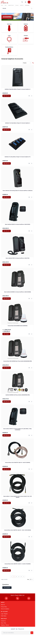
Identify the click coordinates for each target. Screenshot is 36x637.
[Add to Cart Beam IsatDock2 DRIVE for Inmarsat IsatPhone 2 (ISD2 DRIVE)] (6, 231)
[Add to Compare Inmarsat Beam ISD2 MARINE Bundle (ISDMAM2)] (32, 334)
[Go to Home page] (4, 2)
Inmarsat (16, 5)
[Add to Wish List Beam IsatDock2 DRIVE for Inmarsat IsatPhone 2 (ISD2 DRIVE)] (29, 231)
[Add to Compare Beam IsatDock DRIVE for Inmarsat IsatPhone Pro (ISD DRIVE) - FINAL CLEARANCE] (32, 435)
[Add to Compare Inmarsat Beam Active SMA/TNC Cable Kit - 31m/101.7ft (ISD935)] (32, 570)
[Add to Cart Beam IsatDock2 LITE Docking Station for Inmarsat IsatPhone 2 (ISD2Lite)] (6, 197)
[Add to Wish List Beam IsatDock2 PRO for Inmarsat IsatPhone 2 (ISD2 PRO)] (29, 265)
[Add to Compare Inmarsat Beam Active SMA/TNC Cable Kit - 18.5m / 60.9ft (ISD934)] (32, 537)
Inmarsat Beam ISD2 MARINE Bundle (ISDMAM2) (17, 325)
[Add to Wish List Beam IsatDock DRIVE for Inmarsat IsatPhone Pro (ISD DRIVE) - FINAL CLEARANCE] (29, 435)
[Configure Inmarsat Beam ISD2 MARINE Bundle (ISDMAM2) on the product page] (6, 334)
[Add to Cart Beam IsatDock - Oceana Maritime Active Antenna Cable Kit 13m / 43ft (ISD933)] (6, 503)
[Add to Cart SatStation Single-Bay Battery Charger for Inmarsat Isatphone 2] (6, 96)
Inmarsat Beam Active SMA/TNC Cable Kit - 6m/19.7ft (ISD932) (17, 462)
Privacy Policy (4, 606)
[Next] (23, 576)
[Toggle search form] (22, 2)
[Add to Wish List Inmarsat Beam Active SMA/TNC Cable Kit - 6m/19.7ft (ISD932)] (29, 469)
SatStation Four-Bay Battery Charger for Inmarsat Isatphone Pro (17, 156)
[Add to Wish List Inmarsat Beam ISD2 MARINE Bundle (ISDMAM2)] (29, 334)
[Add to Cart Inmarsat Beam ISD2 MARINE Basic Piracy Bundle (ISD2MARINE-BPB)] (6, 368)
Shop (5, 5)
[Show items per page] (31, 579)
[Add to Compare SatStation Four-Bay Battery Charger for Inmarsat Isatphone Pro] (32, 163)
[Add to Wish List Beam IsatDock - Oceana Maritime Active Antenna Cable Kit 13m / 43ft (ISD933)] (29, 503)
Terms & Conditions (5, 608)
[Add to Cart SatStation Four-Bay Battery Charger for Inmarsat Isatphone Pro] (6, 163)
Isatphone (21, 5)
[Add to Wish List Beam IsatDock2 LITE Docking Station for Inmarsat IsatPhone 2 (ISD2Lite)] (29, 197)
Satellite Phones (11, 5)
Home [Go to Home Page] (2, 5)
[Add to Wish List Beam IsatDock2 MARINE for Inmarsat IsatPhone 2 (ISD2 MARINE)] (29, 299)
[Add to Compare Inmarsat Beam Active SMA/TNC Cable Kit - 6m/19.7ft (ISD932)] (32, 469)
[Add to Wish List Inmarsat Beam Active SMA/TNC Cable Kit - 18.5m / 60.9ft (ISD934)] (29, 537)
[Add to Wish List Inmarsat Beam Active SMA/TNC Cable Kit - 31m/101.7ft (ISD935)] (29, 570)
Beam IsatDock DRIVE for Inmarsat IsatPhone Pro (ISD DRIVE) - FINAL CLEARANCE (17, 429)
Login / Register (4, 613)
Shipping (3, 625)
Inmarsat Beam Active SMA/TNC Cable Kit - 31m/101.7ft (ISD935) (18, 563)
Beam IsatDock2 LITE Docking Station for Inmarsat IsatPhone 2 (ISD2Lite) (17, 190)
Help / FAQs (3, 622)
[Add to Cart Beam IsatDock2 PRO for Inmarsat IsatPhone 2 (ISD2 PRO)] (6, 265)
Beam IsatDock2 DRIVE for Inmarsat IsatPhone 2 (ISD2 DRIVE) (17, 224)
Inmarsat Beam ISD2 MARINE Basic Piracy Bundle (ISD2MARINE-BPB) (17, 361)
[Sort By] (27, 63)
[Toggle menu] (32, 2)
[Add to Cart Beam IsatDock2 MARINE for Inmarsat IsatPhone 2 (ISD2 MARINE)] (6, 298)
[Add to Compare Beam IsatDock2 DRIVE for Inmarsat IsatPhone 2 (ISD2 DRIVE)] (32, 231)
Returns (7, 625)
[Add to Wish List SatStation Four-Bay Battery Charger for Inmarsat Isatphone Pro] (29, 163)
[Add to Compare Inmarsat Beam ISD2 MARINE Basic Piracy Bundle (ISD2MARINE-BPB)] (32, 368)
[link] (11, 576)
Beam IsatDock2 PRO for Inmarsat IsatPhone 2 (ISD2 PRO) (17, 258)
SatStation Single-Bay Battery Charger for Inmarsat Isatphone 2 (17, 89)
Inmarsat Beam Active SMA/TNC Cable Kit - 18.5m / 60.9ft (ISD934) (17, 530)
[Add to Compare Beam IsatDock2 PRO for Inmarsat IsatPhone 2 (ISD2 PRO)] (32, 265)
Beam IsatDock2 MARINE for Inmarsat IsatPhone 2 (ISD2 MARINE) (17, 291)
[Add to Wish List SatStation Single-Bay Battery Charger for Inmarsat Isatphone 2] (29, 96)
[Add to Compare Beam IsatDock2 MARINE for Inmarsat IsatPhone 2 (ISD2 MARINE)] (32, 299)
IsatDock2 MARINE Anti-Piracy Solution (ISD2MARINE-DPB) (18, 394)
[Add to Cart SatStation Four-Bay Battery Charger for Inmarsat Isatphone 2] (6, 129)
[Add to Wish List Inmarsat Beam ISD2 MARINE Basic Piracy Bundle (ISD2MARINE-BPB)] (29, 368)
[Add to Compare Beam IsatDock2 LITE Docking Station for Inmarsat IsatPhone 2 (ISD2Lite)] (32, 197)
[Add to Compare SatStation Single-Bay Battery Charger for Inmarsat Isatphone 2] (32, 96)
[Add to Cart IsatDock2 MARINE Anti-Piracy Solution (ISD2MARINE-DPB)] (6, 401)
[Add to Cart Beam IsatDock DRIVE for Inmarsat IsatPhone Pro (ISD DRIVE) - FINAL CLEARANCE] (6, 435)
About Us (3, 604)
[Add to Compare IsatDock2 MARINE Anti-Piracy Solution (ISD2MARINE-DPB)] (32, 402)
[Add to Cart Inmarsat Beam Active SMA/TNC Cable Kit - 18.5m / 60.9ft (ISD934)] (6, 537)
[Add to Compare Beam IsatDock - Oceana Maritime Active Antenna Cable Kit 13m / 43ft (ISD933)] (32, 503)
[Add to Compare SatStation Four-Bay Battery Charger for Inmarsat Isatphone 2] (32, 130)
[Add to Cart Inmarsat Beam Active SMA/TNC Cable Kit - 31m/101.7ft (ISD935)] (6, 570)
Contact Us (3, 620)
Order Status (3, 615)
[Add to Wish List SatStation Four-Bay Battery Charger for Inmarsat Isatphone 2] (29, 130)
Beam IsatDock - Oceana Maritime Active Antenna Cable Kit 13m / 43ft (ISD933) (18, 497)
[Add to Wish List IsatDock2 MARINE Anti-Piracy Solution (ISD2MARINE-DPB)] (29, 402)
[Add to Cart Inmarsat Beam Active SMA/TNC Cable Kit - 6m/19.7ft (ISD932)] (6, 469)
